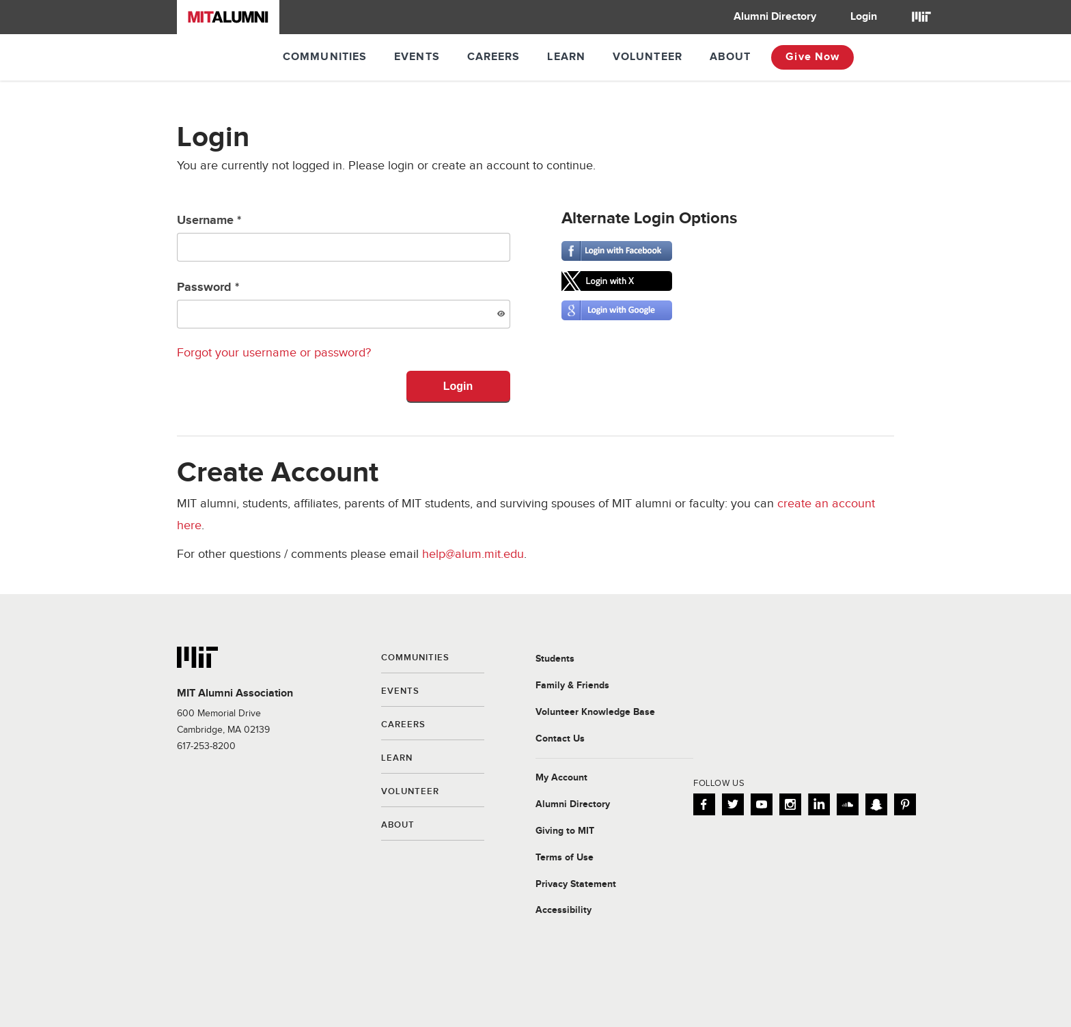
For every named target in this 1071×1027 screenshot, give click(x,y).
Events (417, 57)
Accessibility (564, 910)
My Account (561, 777)
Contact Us (560, 738)
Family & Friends (572, 685)
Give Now (812, 57)
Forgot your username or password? (274, 353)
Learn (566, 57)
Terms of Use (565, 857)
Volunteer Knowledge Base (595, 712)
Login (863, 16)
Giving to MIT (565, 831)
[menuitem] (775, 17)
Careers (493, 57)
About (730, 57)
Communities (325, 57)
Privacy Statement (576, 884)
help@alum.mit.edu (473, 554)
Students (555, 658)
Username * (343, 237)
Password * (343, 304)
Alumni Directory (775, 16)
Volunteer (647, 57)
